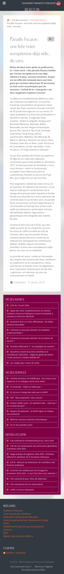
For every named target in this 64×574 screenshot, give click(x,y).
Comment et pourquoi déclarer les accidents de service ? (30, 339)
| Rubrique (20, 553)
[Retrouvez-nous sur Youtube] (34, 9)
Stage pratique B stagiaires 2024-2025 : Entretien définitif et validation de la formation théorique (30, 455)
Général (10, 553)
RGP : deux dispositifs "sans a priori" (26, 398)
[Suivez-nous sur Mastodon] (30, 9)
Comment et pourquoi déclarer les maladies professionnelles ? (28, 331)
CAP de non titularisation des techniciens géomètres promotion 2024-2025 (32, 447)
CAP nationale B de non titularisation (26, 484)
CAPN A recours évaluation (22, 490)
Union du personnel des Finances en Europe (25, 520)
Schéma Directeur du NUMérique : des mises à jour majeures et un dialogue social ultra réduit (31, 380)
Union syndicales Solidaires (17, 514)
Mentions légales (43, 566)
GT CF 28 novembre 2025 (21, 425)
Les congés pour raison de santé (24, 363)
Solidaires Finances (13, 510)
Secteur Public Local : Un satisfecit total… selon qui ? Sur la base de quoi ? (32, 404)
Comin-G (7, 530)
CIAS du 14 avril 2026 (19, 305)
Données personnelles (32, 569)
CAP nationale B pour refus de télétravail (28, 479)
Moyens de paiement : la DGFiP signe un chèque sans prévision (30, 412)
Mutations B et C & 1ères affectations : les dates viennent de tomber (30, 323)
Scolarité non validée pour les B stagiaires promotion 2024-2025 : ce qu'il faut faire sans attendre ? (32, 472)
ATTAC (6, 523)
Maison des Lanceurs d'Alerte (18, 536)
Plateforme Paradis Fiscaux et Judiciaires (23, 526)
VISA (5, 533)
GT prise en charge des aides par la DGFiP (29, 392)
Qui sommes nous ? (21, 566)
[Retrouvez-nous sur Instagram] (37, 9)
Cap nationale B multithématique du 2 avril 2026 (32, 441)
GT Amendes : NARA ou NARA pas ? (26, 387)
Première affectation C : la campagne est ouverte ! (32, 346)
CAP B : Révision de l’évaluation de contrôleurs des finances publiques (31, 463)
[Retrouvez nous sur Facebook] (26, 9)
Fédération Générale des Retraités (20, 517)
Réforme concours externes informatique (28, 420)
